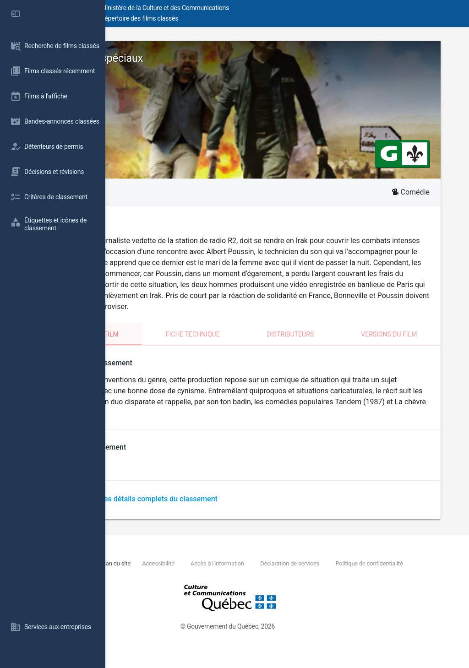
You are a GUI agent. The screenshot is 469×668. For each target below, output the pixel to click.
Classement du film (169, 345)
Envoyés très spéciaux (186, 58)
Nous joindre (172, 574)
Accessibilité (253, 574)
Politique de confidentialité (194, 584)
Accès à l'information (311, 574)
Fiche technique (256, 345)
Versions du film (410, 345)
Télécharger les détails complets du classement (235, 509)
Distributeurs (332, 345)
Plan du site (210, 574)
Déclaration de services (384, 574)
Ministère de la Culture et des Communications (270, 7)
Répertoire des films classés (245, 18)
